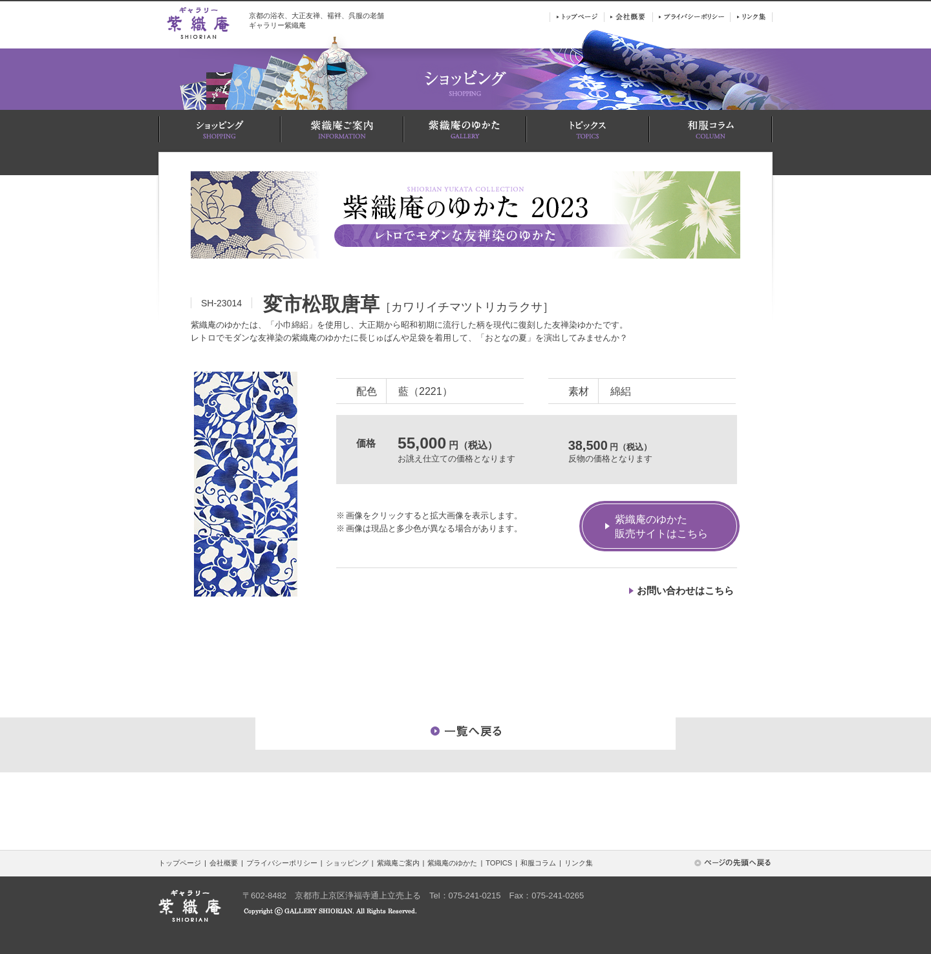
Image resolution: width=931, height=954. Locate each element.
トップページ (179, 863)
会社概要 (223, 863)
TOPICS (499, 863)
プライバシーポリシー (281, 863)
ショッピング (347, 863)
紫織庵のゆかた (452, 863)
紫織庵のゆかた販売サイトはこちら (661, 526)
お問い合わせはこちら (685, 590)
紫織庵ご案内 (398, 863)
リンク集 (578, 863)
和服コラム (538, 863)
